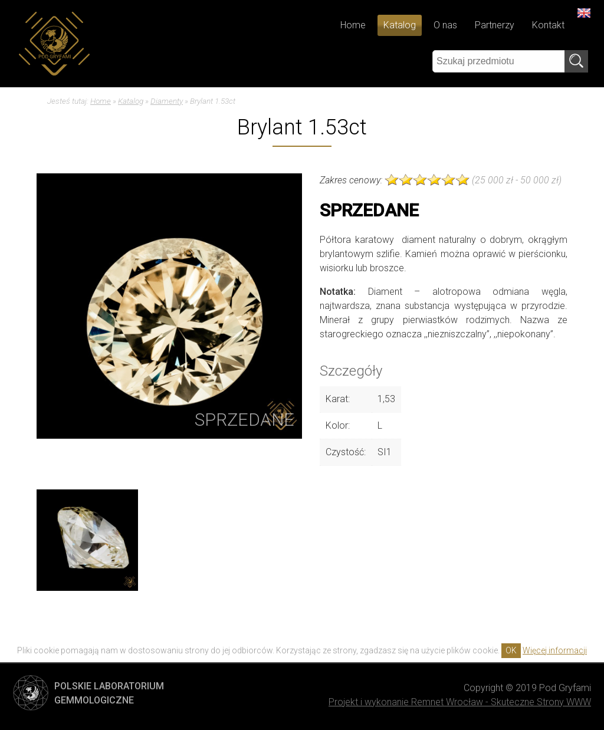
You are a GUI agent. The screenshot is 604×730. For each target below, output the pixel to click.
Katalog (399, 25)
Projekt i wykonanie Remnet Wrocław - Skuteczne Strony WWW (460, 702)
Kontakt (548, 25)
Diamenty (166, 101)
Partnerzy (494, 25)
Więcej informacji (555, 650)
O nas (445, 25)
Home (353, 25)
